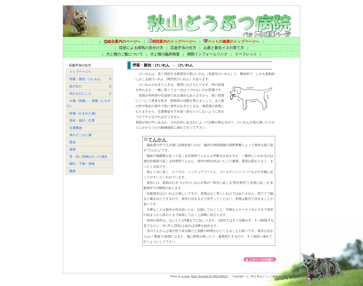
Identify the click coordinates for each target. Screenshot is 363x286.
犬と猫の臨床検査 (165, 54)
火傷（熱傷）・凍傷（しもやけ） (89, 103)
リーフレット (246, 54)
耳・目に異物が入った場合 (88, 156)
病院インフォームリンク (207, 54)
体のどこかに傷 (80, 135)
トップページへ (80, 72)
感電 (72, 149)
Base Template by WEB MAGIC (209, 276)
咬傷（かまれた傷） (83, 113)
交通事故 (75, 128)
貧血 (72, 142)
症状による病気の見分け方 (141, 48)
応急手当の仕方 (183, 48)
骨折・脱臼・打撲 (82, 120)
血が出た (75, 86)
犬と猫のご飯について (124, 54)
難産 (72, 171)
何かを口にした (80, 93)
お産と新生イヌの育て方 (223, 48)
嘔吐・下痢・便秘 (82, 164)
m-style (185, 276)
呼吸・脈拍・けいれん (85, 79)
